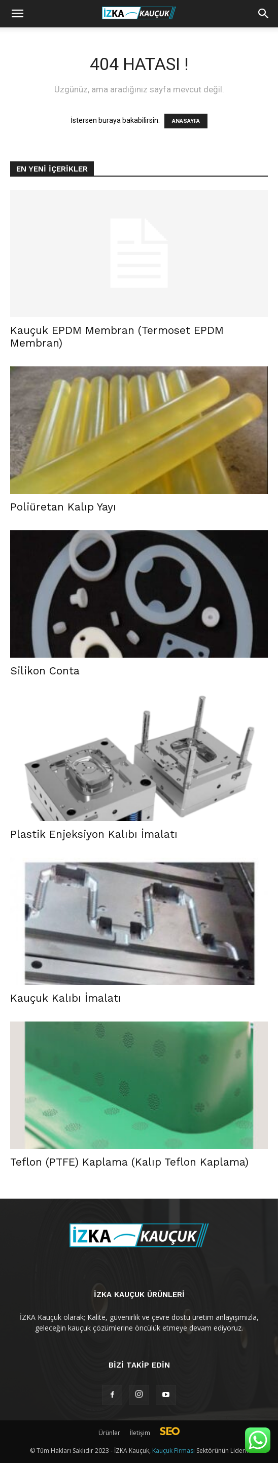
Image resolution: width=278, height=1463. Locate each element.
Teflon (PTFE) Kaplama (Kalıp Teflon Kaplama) (129, 1161)
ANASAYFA (186, 121)
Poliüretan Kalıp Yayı (63, 506)
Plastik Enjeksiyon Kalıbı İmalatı (94, 834)
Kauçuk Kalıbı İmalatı (65, 998)
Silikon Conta (45, 670)
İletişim (140, 1432)
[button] (264, 13)
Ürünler (109, 1432)
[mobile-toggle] (17, 13)
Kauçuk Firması (173, 1450)
